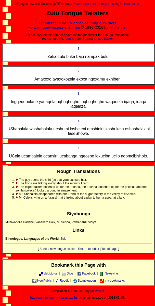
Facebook (86, 273)
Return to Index (88, 249)
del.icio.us (48, 273)
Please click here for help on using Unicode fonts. (106, 4)
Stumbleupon (84, 280)
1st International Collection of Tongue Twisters (77, 23)
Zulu (63, 238)
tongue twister (103, 38)
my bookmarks (112, 280)
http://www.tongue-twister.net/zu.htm (55, 297)
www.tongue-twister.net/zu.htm (54, 27)
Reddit (62, 280)
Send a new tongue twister (57, 249)
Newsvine (109, 273)
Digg (67, 273)
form (67, 38)
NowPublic (42, 280)
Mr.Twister (118, 27)
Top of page (109, 249)
